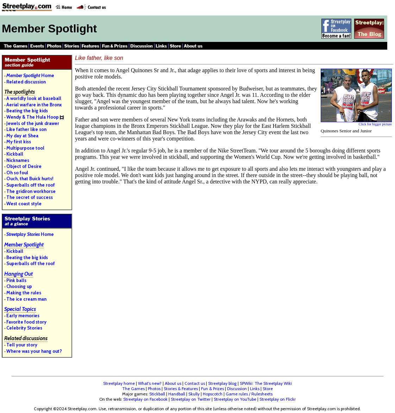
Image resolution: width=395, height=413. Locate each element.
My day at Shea (22, 135)
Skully (194, 393)
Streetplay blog (222, 383)
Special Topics (20, 309)
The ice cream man (26, 299)
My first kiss (18, 141)
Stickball (157, 393)
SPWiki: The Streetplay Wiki (266, 383)
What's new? (150, 383)
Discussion (237, 388)
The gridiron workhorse (31, 191)
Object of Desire (24, 166)
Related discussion (26, 82)
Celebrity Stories (24, 328)
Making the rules (23, 292)
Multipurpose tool (25, 148)
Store (268, 388)
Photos (154, 388)
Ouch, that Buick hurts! (30, 178)
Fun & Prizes (212, 388)
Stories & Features (181, 388)
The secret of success (29, 197)
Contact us (194, 383)
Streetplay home (119, 383)
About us (173, 383)
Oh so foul (17, 172)
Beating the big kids (27, 110)
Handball (176, 393)
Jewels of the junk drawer (32, 123)
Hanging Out (18, 274)
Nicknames (17, 160)
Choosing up (19, 286)
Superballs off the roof (30, 185)
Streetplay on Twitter (191, 399)
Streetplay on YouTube (235, 399)
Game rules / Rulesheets (249, 393)
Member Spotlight (24, 245)
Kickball (14, 154)
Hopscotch (212, 393)
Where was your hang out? (34, 351)
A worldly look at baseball (33, 98)
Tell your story (21, 345)
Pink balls (16, 280)
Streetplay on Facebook (145, 399)
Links (254, 388)
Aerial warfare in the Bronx (34, 104)
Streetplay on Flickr (277, 399)
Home (30, 75)
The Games (133, 388)
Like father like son (26, 129)
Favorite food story (26, 322)
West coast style (24, 203)
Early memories (22, 315)
